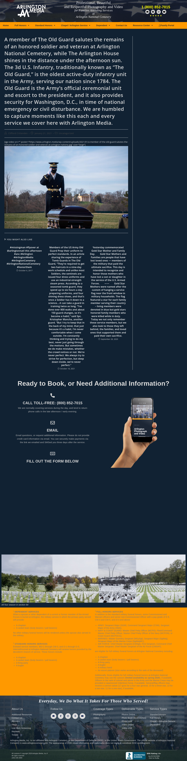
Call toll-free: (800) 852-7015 (52, 403)
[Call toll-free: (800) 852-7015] (52, 395)
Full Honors (22, 25)
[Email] (52, 423)
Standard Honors (45, 25)
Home (6, 25)
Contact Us (121, 25)
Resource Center (143, 25)
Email (52, 430)
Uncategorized (66, 133)
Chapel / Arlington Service (75, 25)
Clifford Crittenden (18, 133)
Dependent (103, 25)
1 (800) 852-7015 (155, 7)
